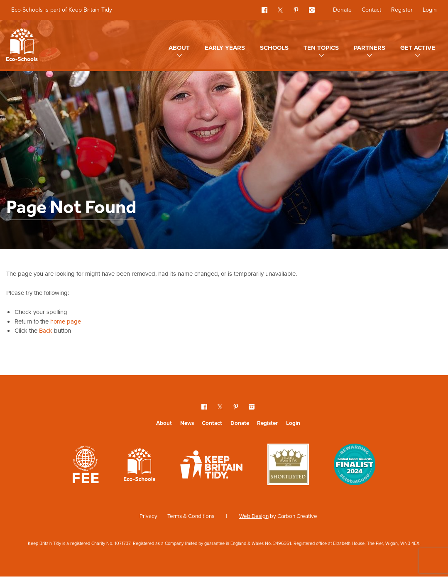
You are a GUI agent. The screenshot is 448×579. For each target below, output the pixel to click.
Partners (369, 47)
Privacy (148, 518)
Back (48, 332)
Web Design (254, 518)
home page (70, 323)
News (187, 425)
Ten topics (321, 47)
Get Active (417, 47)
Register (402, 9)
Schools (274, 47)
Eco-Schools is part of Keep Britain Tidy (61, 9)
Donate (342, 9)
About (179, 47)
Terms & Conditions (190, 518)
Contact (371, 9)
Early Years (225, 47)
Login (430, 9)
